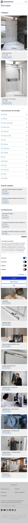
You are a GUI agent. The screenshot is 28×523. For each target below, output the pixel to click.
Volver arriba (14, 484)
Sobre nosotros (5, 489)
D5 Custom (5, 170)
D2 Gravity (5, 131)
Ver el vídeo (6, 302)
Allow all (14, 278)
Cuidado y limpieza (19, 492)
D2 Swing (4, 144)
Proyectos (4, 492)
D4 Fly (3, 157)
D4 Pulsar (4, 161)
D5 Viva (3, 174)
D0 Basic (4, 114)
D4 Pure (4, 165)
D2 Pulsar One (6, 136)
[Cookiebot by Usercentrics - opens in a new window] (21, 237)
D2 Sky (3, 140)
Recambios (4, 495)
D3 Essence (5, 148)
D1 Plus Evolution (7, 123)
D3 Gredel (4, 153)
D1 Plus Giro (5, 127)
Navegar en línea (7, 57)
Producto (17, 489)
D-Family (4, 178)
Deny (14, 285)
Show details (21, 274)
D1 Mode (4, 119)
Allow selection (14, 281)
